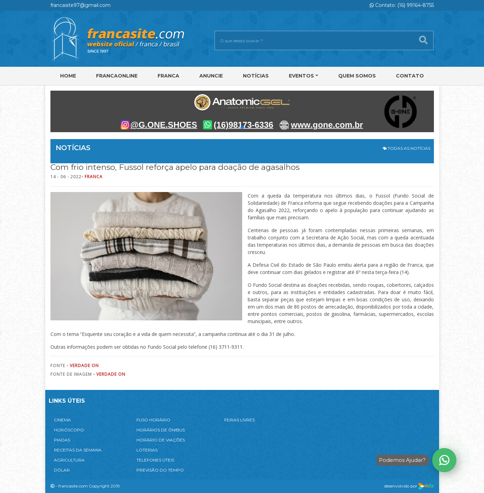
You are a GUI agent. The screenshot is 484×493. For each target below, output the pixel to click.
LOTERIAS (147, 450)
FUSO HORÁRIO (153, 419)
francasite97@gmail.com (80, 5)
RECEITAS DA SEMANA (78, 450)
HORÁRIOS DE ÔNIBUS (160, 429)
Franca (168, 76)
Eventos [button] (301, 76)
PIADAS (62, 439)
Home (68, 76)
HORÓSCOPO (69, 429)
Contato (410, 76)
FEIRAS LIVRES (239, 419)
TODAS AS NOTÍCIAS (406, 148)
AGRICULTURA (69, 460)
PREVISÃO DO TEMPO (160, 470)
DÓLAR (62, 470)
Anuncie (211, 76)
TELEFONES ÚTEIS (155, 460)
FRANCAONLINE (116, 76)
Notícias (256, 76)
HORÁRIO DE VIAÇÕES (160, 439)
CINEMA (62, 419)
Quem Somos (357, 76)
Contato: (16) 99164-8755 (402, 5)
